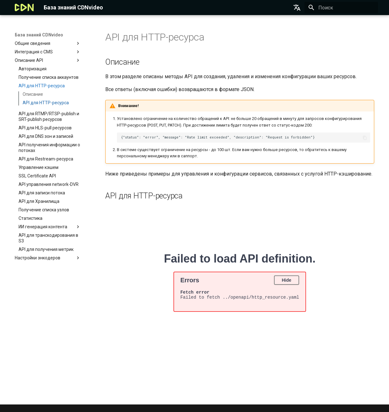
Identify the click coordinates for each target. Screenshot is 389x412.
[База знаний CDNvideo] (24, 7)
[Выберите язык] (297, 7)
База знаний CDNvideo (39, 34)
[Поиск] (341, 7)
